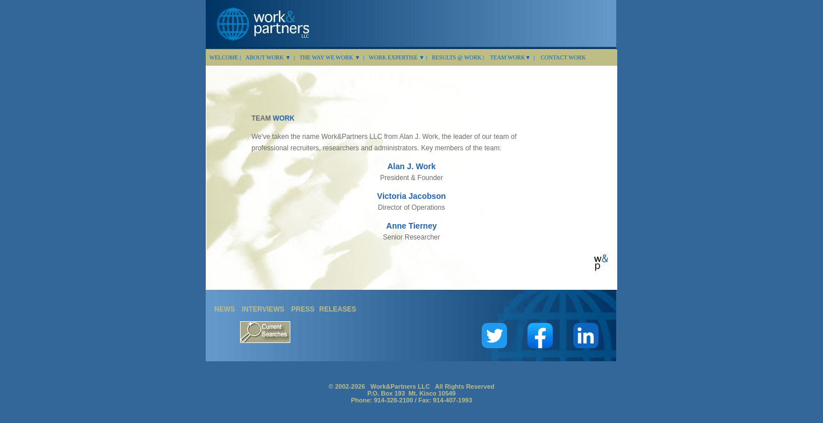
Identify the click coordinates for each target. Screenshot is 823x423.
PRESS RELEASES (323, 309)
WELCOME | (224, 57)
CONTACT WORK (563, 57)
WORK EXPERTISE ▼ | (398, 57)
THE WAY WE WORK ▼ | (331, 57)
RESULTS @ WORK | (458, 57)
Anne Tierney (411, 225)
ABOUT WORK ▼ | (270, 57)
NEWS (224, 309)
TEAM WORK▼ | (512, 57)
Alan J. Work (411, 166)
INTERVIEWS (263, 309)
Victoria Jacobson (411, 196)
